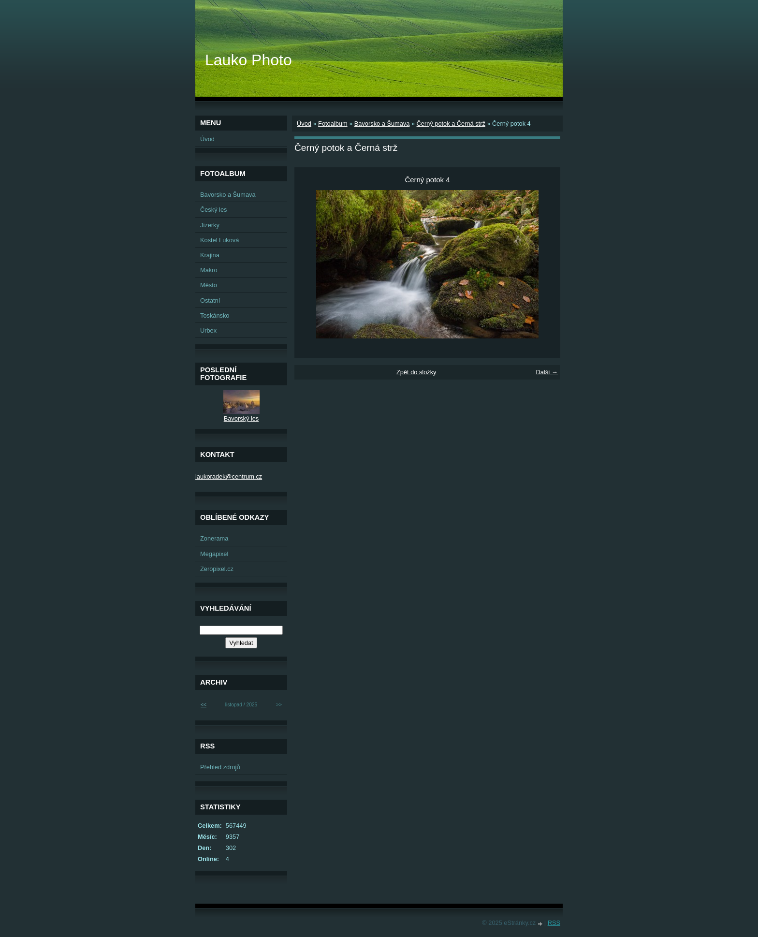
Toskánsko (214, 315)
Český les (213, 209)
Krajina (209, 255)
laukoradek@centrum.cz (228, 476)
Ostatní (210, 300)
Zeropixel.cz (216, 568)
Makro (209, 270)
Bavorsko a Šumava (382, 123)
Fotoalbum (332, 123)
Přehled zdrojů (220, 767)
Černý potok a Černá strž (451, 123)
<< (203, 704)
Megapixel (214, 553)
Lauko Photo (248, 60)
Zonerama (214, 538)
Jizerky (209, 225)
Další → (547, 372)
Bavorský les (241, 418)
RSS (554, 922)
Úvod (304, 123)
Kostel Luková (219, 240)
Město (208, 285)
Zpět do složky (416, 372)
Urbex (208, 330)
